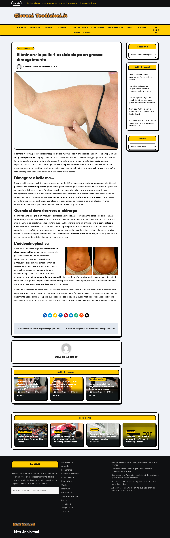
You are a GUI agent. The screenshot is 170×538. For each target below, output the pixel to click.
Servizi (130, 27)
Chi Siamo (21, 27)
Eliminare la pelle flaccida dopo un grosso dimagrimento (60, 57)
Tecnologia (141, 27)
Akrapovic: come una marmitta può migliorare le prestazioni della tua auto (142, 123)
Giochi (64, 485)
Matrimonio (66, 488)
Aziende (48, 27)
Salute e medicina (25, 49)
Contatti (87, 32)
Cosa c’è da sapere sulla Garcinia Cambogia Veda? (90, 328)
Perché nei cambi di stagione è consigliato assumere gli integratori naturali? (28, 385)
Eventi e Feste (97, 27)
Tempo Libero (67, 507)
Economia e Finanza (79, 27)
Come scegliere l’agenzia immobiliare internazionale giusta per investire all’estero (141, 100)
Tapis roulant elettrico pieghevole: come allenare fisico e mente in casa (101, 386)
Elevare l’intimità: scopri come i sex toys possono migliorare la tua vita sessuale (65, 385)
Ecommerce (61, 27)
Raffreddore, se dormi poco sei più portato (39, 328)
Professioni (66, 492)
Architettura (35, 27)
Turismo (76, 32)
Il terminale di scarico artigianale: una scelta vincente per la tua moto (139, 88)
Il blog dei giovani (25, 531)
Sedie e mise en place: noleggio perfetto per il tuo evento (140, 77)
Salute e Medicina (115, 27)
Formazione (66, 481)
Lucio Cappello (31, 67)
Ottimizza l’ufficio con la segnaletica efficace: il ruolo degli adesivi (141, 111)
